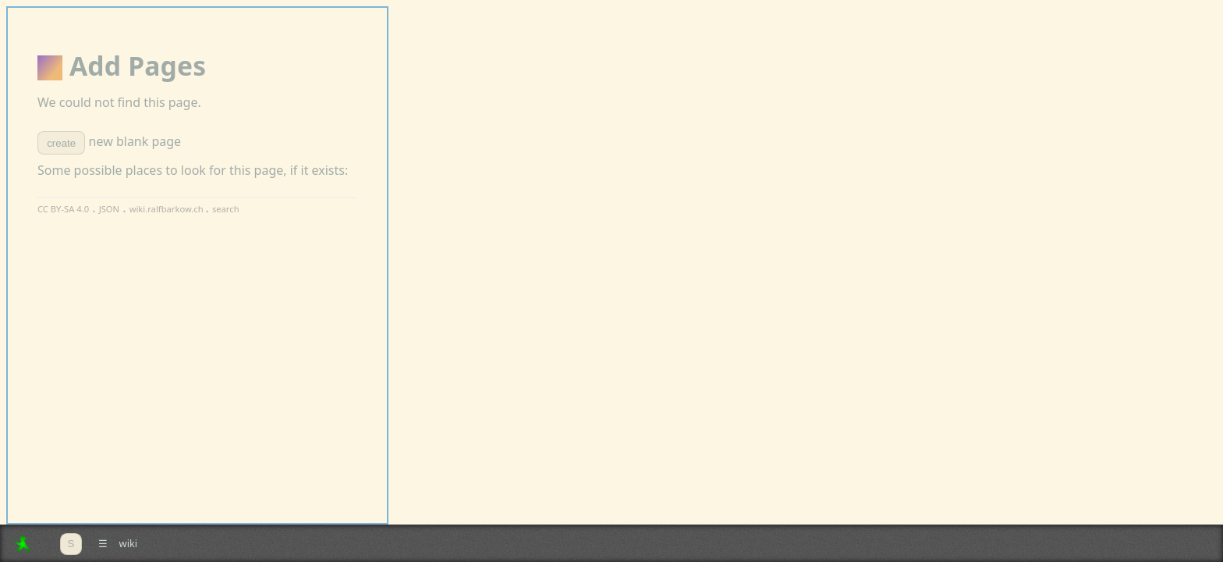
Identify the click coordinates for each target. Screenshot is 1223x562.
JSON (109, 209)
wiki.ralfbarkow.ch (167, 209)
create (61, 143)
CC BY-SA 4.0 (63, 209)
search (225, 209)
